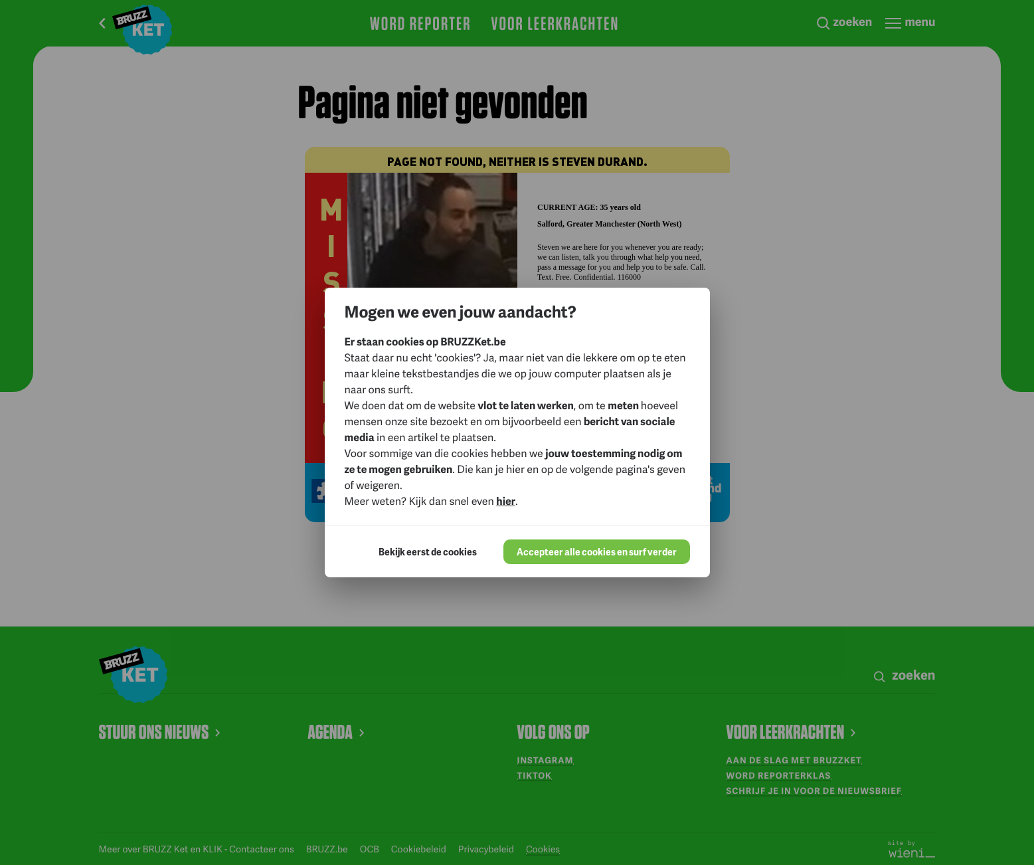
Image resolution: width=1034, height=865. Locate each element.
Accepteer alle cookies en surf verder (597, 551)
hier (505, 500)
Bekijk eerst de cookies (428, 551)
